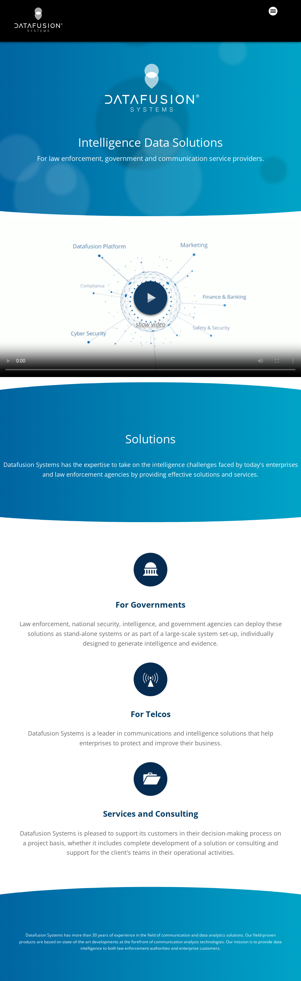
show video (150, 324)
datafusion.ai (38, 19)
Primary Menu (273, 11)
